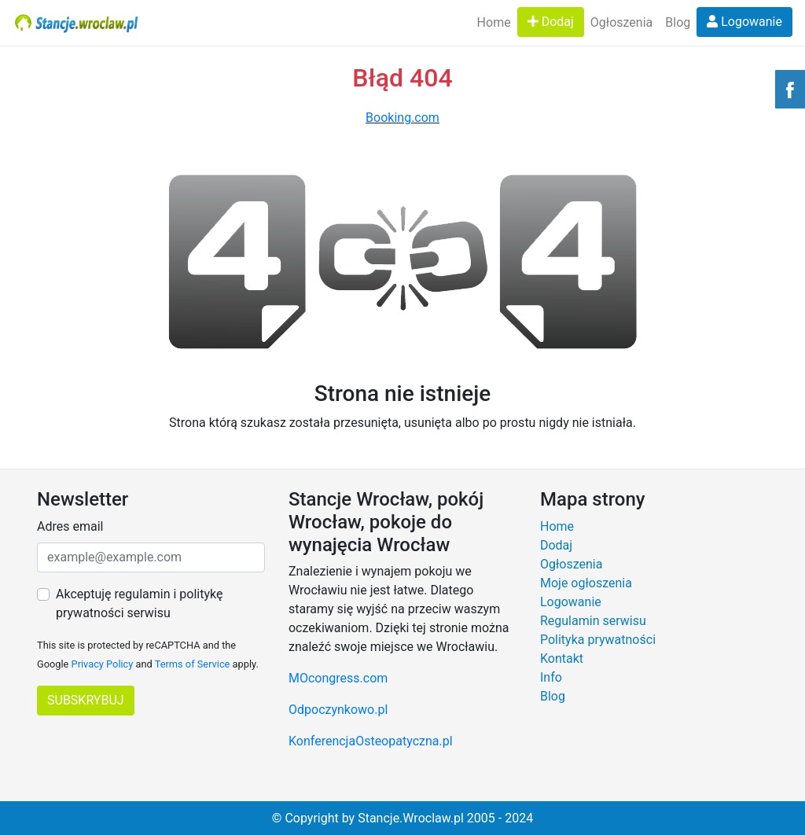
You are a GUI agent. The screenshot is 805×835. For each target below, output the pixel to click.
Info (551, 677)
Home (494, 22)
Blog (677, 22)
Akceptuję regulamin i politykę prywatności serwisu (139, 603)
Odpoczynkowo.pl (338, 709)
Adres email (70, 526)
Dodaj (550, 21)
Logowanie (744, 21)
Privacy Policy (103, 664)
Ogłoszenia (621, 22)
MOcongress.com (338, 678)
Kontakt (561, 658)
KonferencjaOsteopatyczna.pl (371, 741)
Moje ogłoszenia (586, 583)
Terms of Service (192, 664)
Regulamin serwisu (593, 620)
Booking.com (402, 117)
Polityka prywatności (598, 639)
